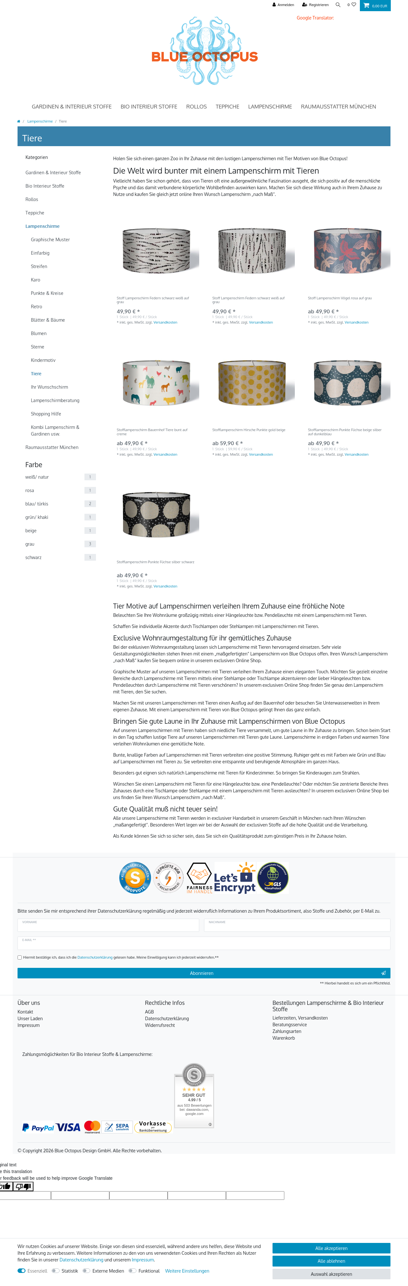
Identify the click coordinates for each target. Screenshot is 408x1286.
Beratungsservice (290, 1024)
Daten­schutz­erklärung (82, 1259)
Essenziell (37, 1271)
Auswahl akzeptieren (331, 1274)
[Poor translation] (23, 1186)
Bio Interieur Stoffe (148, 106)
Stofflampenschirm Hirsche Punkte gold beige (248, 430)
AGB (149, 1011)
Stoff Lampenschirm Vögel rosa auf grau (340, 298)
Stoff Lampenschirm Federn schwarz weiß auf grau (153, 300)
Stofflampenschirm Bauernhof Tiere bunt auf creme (152, 432)
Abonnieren (288, 973)
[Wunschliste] (352, 5)
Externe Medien (108, 1271)
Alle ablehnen (331, 1261)
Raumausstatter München (338, 106)
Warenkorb (284, 1038)
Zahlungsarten (287, 1031)
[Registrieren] (314, 5)
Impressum (29, 1025)
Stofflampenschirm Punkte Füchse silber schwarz (155, 562)
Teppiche (227, 106)
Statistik (70, 1271)
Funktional (149, 1271)
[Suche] (337, 5)
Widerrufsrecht (160, 1025)
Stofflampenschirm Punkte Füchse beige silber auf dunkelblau (345, 432)
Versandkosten (166, 322)
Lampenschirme (270, 106)
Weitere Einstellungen (187, 1271)
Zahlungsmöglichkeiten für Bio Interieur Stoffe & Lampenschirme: (87, 1054)
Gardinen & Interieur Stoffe (72, 106)
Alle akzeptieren (332, 1248)
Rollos (196, 106)
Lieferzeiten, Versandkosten (300, 1018)
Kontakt (25, 1011)
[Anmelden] (282, 5)
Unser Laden (30, 1018)
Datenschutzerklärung (167, 1018)
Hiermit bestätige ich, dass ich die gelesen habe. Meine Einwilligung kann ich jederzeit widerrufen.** (121, 957)
